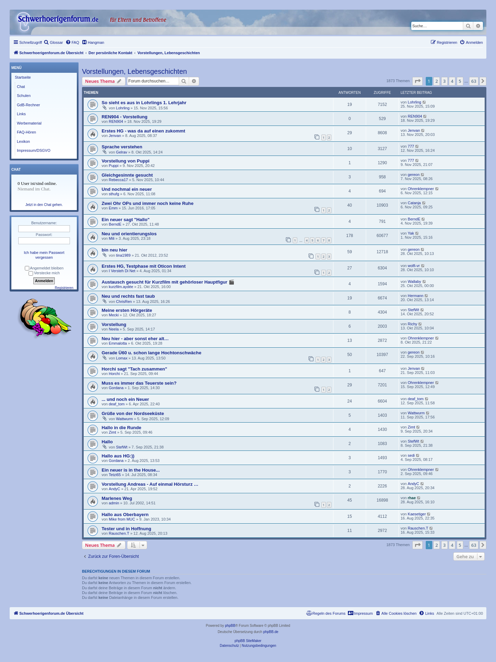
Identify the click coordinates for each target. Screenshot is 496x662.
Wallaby (414, 281)
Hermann (415, 296)
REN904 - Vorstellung (124, 116)
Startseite (23, 77)
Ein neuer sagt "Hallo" (125, 219)
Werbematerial (29, 123)
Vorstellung (114, 324)
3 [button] (444, 81)
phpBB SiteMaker (248, 641)
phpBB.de (270, 632)
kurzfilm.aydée (121, 287)
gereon (414, 174)
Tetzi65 (115, 475)
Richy (412, 324)
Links (21, 114)
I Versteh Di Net (122, 271)
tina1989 (123, 255)
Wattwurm (124, 419)
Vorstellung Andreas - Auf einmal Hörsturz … (150, 484)
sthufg (114, 194)
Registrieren (64, 288)
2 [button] (436, 81)
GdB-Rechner (28, 105)
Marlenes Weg (117, 498)
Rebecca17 (118, 180)
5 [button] (460, 81)
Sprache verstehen (122, 146)
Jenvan (115, 136)
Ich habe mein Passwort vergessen (44, 254)
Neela (114, 329)
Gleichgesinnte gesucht (127, 175)
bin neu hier (114, 250)
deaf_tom (117, 404)
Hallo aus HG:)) (118, 455)
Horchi (114, 374)
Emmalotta (118, 343)
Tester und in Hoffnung (126, 528)
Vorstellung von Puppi (125, 161)
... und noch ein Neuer (125, 399)
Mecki (114, 315)
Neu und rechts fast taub (128, 296)
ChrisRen (124, 301)
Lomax (121, 358)
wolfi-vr (414, 266)
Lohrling (123, 108)
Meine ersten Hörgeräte (127, 310)
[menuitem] (53, 42)
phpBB (230, 626)
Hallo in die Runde (121, 427)
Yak (411, 233)
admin (114, 503)
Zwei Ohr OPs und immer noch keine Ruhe (148, 203)
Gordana (116, 388)
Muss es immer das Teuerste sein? (139, 383)
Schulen (24, 95)
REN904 (116, 121)
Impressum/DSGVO (33, 150)
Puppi (113, 166)
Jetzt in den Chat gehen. (44, 205)
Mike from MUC (122, 519)
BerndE (115, 224)
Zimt (112, 432)
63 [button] (473, 81)
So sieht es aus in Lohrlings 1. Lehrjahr (144, 102)
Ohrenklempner (421, 189)
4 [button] (452, 81)
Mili (112, 238)
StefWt (413, 310)
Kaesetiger (417, 514)
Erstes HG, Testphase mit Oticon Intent (144, 266)
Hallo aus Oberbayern (125, 514)
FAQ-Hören (26, 132)
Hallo (107, 441)
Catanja (414, 203)
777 (411, 146)
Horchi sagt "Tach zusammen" (134, 369)
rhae (412, 498)
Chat (21, 87)
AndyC (114, 489)
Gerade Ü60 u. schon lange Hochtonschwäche (151, 352)
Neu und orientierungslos (129, 233)
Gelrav (121, 152)
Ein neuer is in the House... (131, 470)
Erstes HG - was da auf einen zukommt (143, 131)
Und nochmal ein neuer (127, 189)
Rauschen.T (119, 533)
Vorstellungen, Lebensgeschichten (134, 71)
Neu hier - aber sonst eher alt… (135, 338)
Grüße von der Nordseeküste (133, 413)
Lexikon (23, 141)
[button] (417, 81)
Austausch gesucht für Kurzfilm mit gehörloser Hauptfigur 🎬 (168, 282)
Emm (113, 208)
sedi (411, 455)
